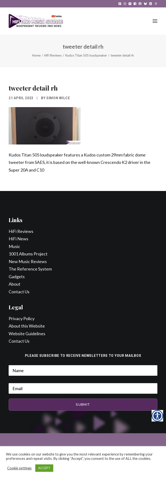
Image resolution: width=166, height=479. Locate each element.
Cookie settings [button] (19, 468)
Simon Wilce (58, 98)
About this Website (27, 326)
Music (14, 246)
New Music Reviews (28, 261)
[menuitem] (119, 3)
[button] (119, 3)
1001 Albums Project (28, 253)
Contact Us (19, 291)
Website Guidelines (27, 333)
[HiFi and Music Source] (36, 21)
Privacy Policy (22, 318)
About (14, 284)
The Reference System (30, 268)
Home (36, 55)
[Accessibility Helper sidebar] (157, 415)
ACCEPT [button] (44, 468)
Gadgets (17, 276)
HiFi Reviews (53, 55)
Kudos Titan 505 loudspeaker (86, 55)
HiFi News (18, 238)
